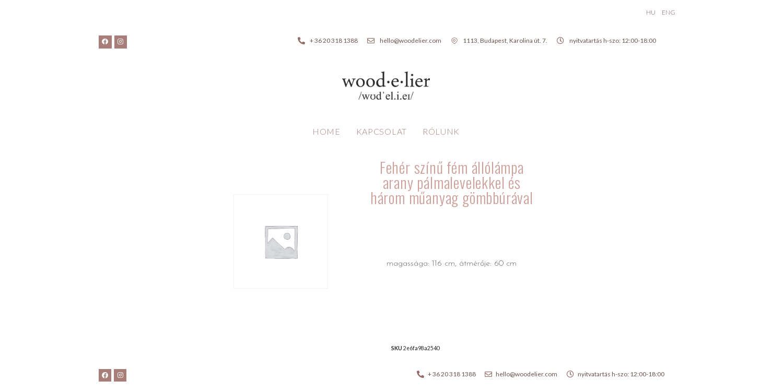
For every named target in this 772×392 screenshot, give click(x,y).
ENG (668, 12)
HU (651, 12)
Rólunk (441, 131)
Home (326, 131)
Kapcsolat (381, 131)
